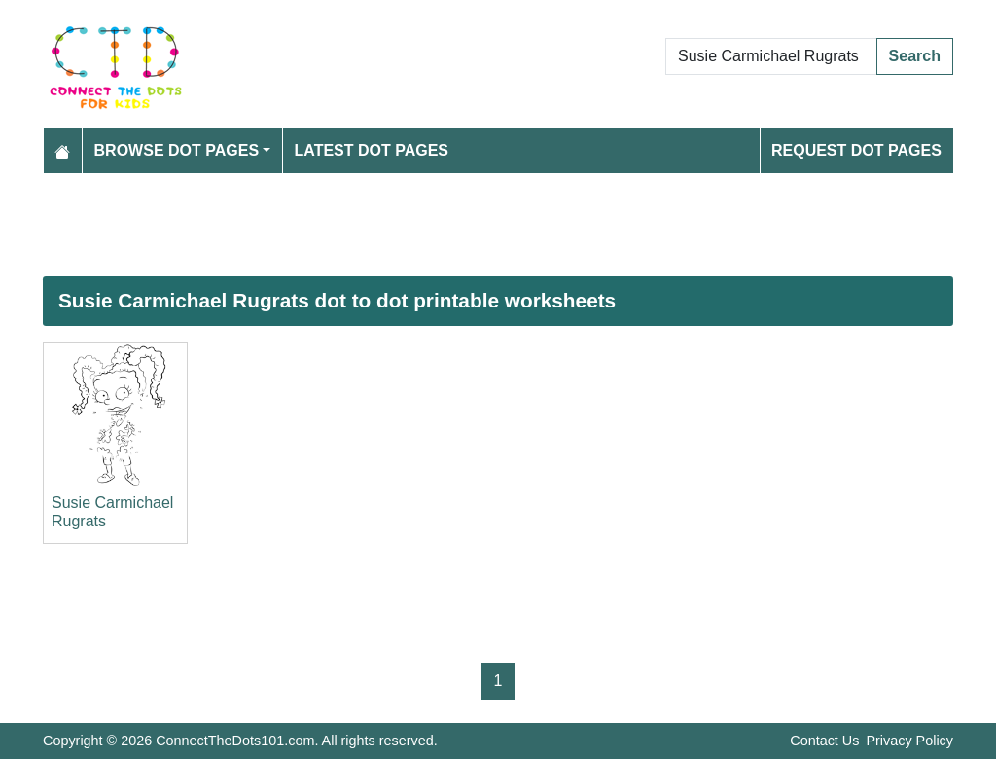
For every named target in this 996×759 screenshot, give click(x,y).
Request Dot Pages (856, 150)
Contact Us (824, 740)
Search (915, 56)
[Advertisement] (498, 225)
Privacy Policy (909, 740)
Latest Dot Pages (372, 150)
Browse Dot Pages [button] (177, 150)
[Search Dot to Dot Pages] (771, 56)
